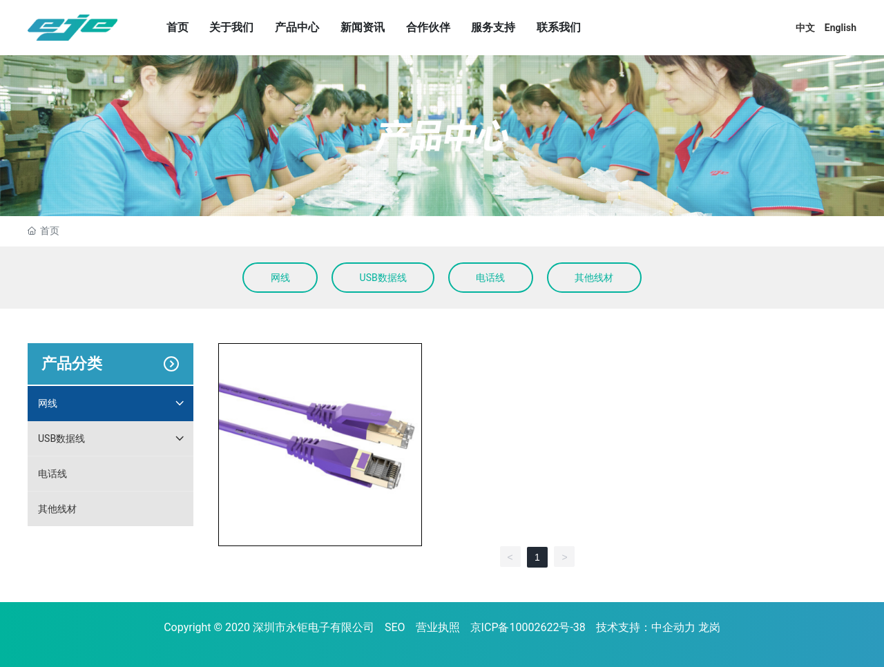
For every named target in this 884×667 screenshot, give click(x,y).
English (840, 27)
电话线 (490, 277)
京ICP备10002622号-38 (528, 627)
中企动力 (673, 627)
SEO (395, 627)
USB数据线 (383, 277)
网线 (280, 277)
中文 (805, 27)
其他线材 (594, 277)
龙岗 (709, 627)
